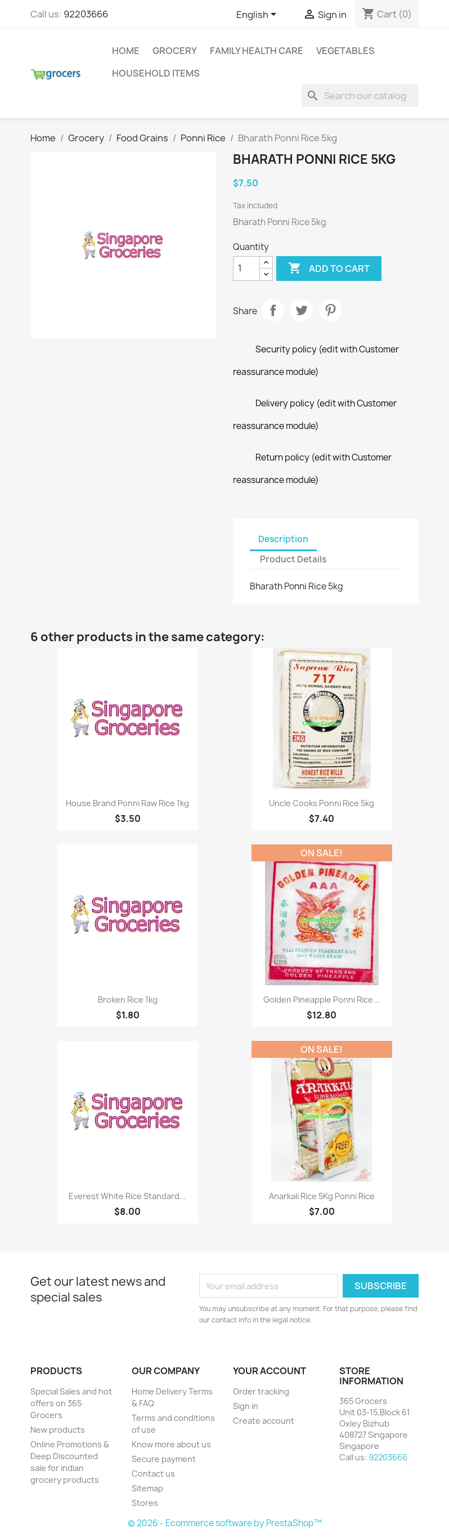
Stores (145, 1502)
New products (57, 1429)
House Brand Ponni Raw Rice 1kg (127, 803)
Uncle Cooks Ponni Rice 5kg (321, 803)
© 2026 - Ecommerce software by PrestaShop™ (225, 1523)
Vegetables (345, 50)
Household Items (156, 73)
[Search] (360, 95)
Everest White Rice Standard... (127, 1196)
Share (273, 310)
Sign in (245, 1406)
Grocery (174, 50)
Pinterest (330, 310)
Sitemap (147, 1488)
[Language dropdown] (258, 15)
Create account (263, 1420)
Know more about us (171, 1444)
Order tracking (261, 1391)
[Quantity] (246, 268)
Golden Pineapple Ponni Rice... (321, 999)
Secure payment (164, 1459)
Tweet (301, 310)
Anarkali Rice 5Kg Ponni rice (322, 1196)
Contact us (153, 1473)
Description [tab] (283, 539)
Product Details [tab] (293, 559)
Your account (269, 1371)
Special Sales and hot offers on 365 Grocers (71, 1403)
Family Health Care (256, 50)
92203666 (86, 14)
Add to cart (329, 268)
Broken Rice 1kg (128, 999)
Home (126, 50)
